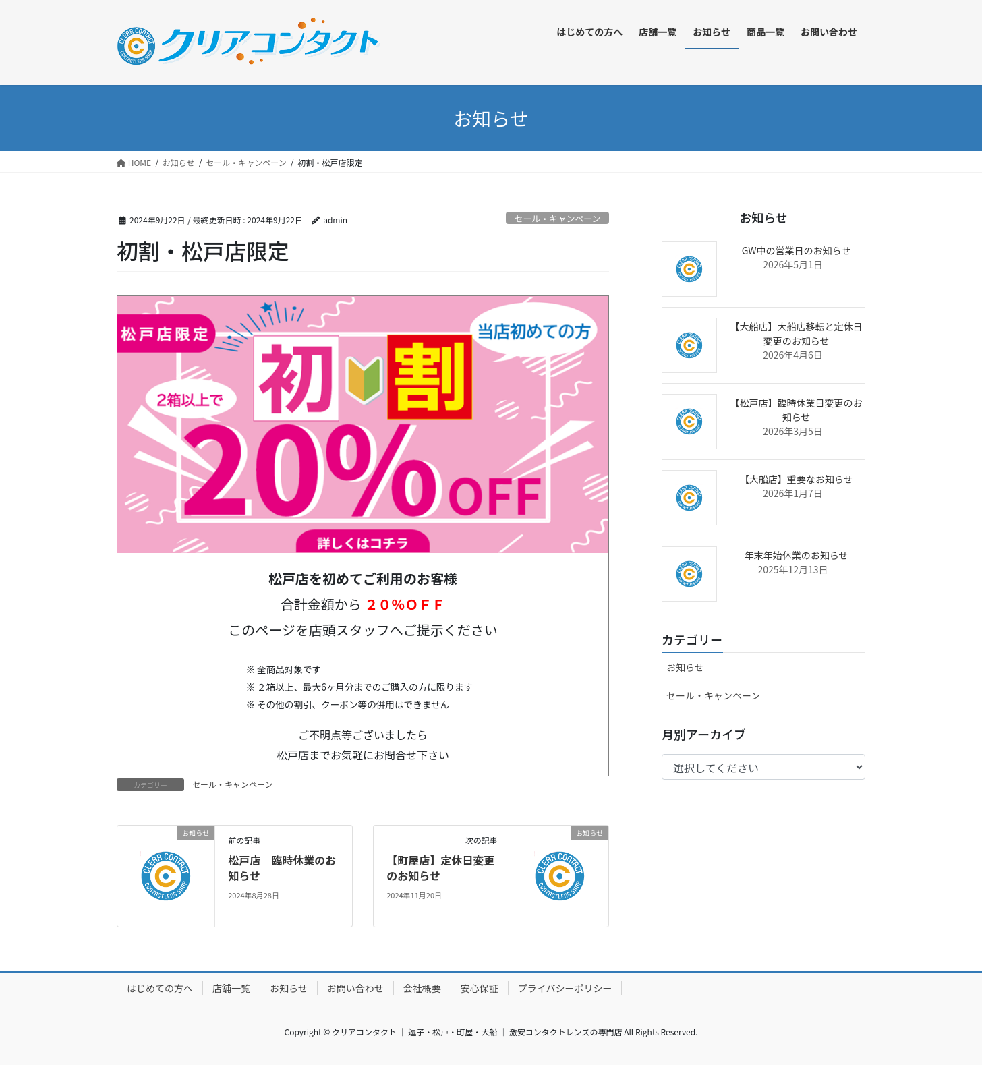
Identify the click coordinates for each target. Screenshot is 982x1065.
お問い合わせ (355, 988)
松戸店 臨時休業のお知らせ (282, 867)
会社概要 (422, 988)
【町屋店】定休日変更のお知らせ (440, 867)
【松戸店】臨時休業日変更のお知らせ (796, 410)
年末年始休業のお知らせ (796, 555)
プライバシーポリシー (565, 988)
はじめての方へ (160, 988)
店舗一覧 (231, 988)
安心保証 (479, 988)
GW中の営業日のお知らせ (796, 250)
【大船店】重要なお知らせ (796, 479)
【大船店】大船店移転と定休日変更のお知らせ (796, 333)
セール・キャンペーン (557, 218)
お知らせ (685, 667)
